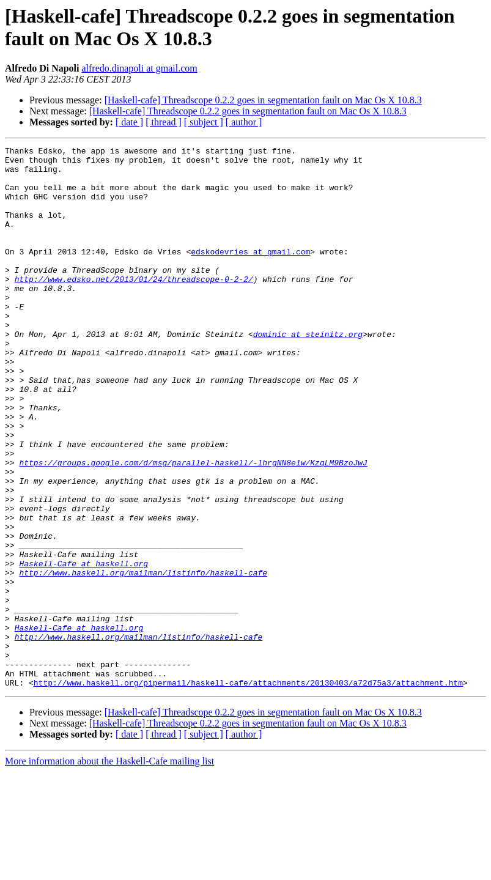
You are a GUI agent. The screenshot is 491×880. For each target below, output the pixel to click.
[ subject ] (203, 122)
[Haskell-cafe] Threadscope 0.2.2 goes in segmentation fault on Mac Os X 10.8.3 (263, 100)
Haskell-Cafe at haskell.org (83, 647)
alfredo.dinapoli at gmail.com (139, 68)
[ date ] (129, 122)
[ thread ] (164, 122)
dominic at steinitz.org (308, 372)
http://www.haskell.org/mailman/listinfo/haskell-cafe (143, 658)
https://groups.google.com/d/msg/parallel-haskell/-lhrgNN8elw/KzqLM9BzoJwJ (193, 526)
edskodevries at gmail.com (250, 273)
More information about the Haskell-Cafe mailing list (109, 869)
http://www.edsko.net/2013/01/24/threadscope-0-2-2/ (134, 306)
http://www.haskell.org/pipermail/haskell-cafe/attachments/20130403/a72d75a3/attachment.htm (248, 790)
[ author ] (244, 122)
